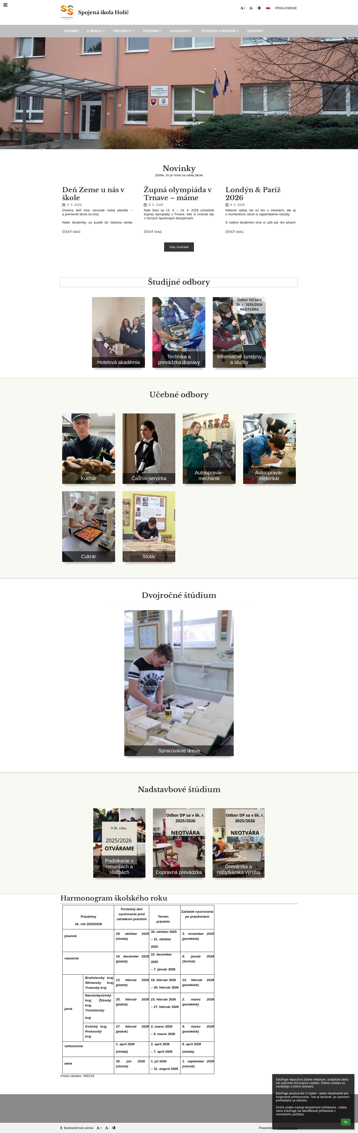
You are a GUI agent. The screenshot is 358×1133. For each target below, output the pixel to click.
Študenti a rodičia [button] (220, 31)
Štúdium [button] (152, 31)
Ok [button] (346, 1122)
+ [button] (242, 8)
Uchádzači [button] (182, 31)
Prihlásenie (286, 8)
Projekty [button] (124, 31)
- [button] (251, 8)
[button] (268, 8)
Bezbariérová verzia (77, 1128)
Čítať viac (71, 232)
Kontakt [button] (256, 31)
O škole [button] (96, 31)
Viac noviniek (179, 247)
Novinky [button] (71, 31)
